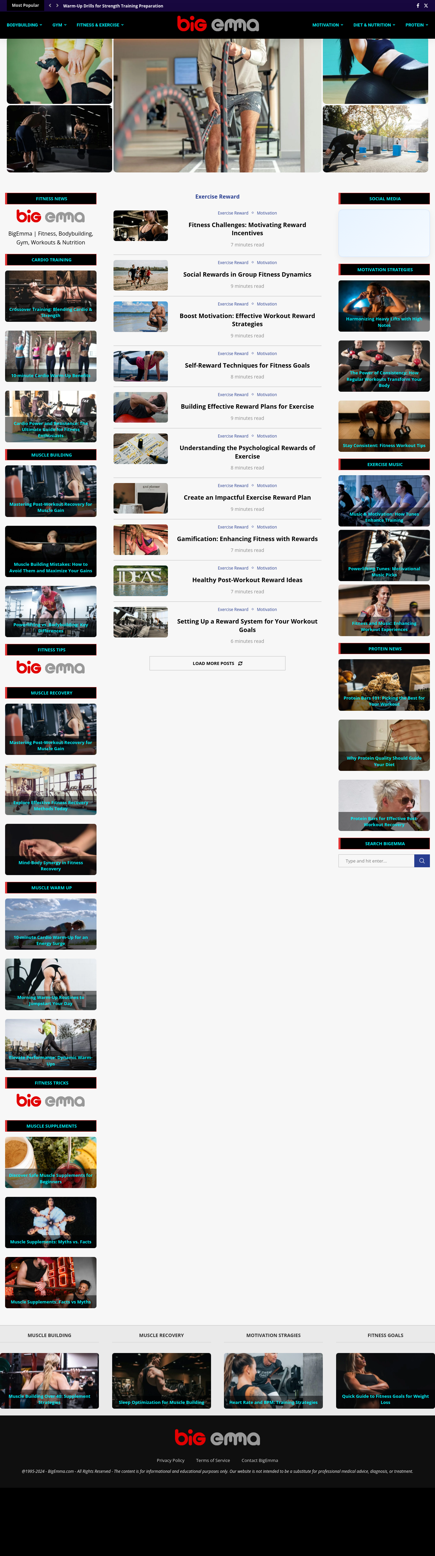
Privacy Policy (171, 1464)
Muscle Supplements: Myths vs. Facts (50, 1245)
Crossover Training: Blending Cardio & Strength (50, 316)
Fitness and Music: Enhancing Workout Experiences (384, 630)
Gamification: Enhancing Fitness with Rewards (247, 542)
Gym (57, 24)
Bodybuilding (22, 24)
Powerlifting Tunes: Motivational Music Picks (384, 575)
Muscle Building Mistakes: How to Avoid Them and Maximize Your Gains (50, 571)
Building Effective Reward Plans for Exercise (247, 410)
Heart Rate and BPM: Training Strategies (273, 1406)
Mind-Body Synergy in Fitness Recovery (51, 869)
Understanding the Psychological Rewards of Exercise (247, 455)
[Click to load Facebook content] (384, 236)
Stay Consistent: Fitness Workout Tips (384, 449)
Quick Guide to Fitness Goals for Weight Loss (385, 1402)
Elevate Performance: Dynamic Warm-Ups (51, 1064)
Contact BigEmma (260, 1464)
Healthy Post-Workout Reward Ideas (247, 583)
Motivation (326, 24)
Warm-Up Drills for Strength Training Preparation (113, 6)
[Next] (57, 5)
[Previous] (50, 5)
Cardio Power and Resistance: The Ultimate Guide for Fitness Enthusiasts (51, 433)
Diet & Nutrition (372, 24)
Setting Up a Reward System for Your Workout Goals (247, 628)
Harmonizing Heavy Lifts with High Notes (384, 325)
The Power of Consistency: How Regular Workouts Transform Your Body (384, 382)
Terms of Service (213, 1464)
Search (422, 864)
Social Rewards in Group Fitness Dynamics (248, 278)
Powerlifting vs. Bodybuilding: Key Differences (51, 631)
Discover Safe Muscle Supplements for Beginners (50, 1182)
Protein (414, 24)
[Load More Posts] (217, 667)
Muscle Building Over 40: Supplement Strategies (49, 1402)
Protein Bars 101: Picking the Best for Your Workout (384, 704)
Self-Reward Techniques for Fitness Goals (247, 369)
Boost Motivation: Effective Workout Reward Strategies (247, 323)
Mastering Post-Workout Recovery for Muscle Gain (51, 510)
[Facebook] (418, 5)
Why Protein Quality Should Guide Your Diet (384, 765)
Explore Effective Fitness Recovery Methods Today (50, 809)
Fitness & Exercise (98, 24)
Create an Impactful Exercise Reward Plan (247, 501)
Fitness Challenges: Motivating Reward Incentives (247, 232)
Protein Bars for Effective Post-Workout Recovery (384, 825)
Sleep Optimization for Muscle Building (161, 1406)
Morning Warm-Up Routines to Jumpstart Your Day (50, 1004)
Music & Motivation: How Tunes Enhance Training (384, 520)
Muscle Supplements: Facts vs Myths (51, 1305)
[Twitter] (426, 5)
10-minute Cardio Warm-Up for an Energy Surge (51, 944)
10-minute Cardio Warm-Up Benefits (51, 379)
